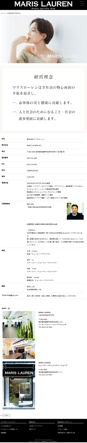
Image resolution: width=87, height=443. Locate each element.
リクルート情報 (62, 430)
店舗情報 (3, 433)
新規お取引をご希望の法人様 (66, 433)
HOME (7, 415)
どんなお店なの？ (6, 427)
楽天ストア (32, 430)
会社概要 (60, 427)
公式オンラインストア (35, 427)
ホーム (3, 13)
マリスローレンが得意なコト (9, 430)
